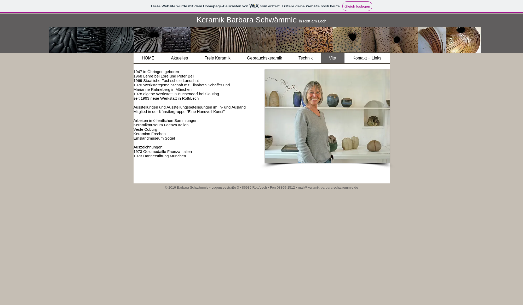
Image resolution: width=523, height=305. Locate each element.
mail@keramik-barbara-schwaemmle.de (328, 187)
